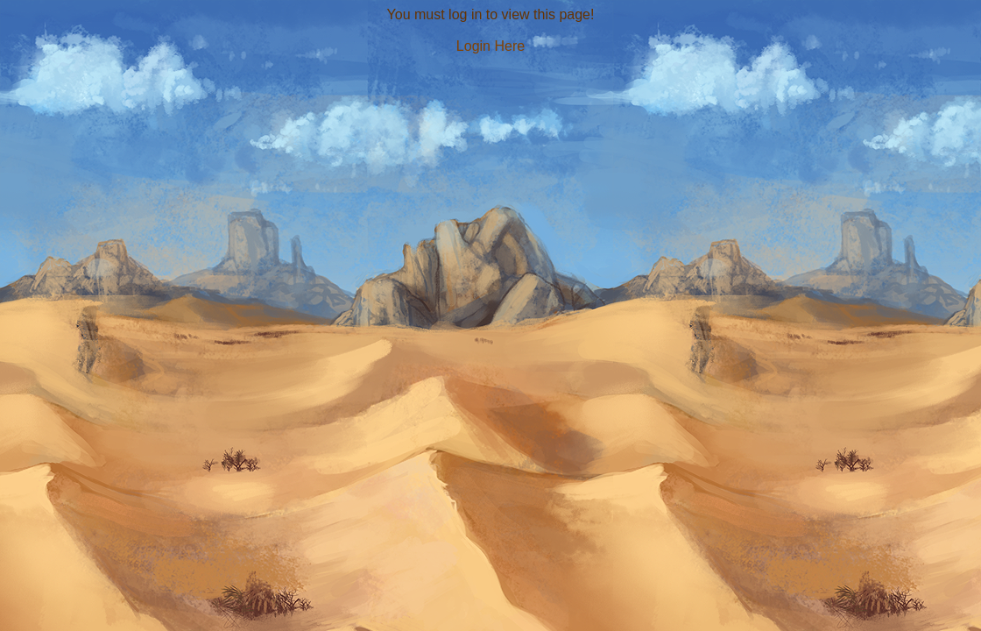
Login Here (490, 46)
